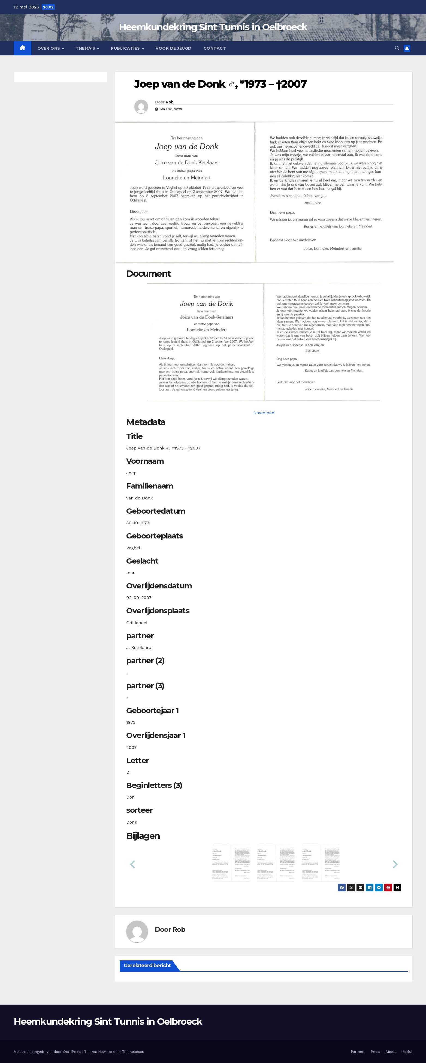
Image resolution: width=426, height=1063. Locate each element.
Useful (406, 1052)
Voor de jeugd (174, 48)
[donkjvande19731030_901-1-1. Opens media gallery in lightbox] (263, 342)
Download (263, 412)
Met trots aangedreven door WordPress (48, 1052)
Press (375, 1052)
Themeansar (132, 1052)
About (391, 1052)
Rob (169, 102)
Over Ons (49, 48)
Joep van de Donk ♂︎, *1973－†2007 (220, 84)
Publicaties (126, 48)
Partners (358, 1052)
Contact (215, 48)
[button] (397, 48)
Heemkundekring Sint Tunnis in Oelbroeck (213, 27)
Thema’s (86, 48)
